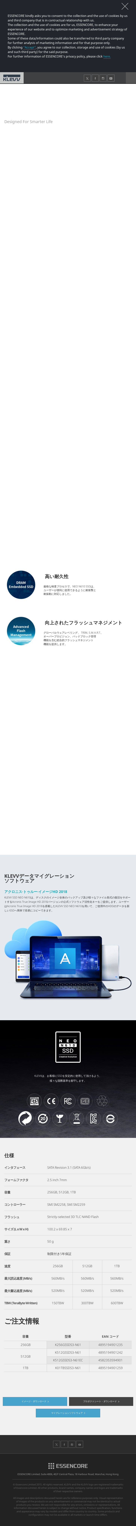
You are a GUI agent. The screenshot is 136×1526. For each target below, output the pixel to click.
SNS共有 (125, 89)
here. (107, 56)
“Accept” (29, 47)
